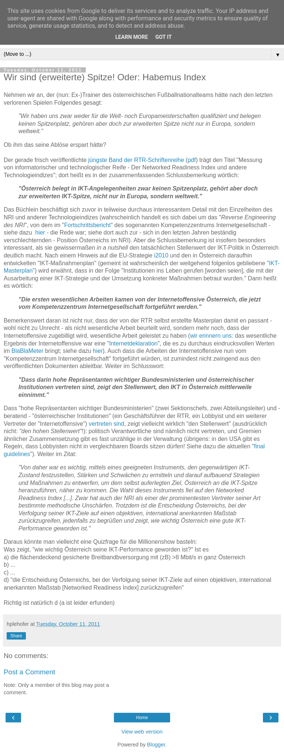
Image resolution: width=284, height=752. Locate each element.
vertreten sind (106, 424)
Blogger (156, 745)
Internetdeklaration (133, 343)
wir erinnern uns (211, 336)
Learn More (131, 37)
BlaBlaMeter (27, 351)
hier (40, 232)
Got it (163, 37)
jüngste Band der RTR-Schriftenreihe (136, 160)
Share (16, 635)
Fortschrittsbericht (87, 225)
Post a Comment (29, 672)
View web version (142, 732)
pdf (191, 160)
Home (142, 717)
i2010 (161, 255)
